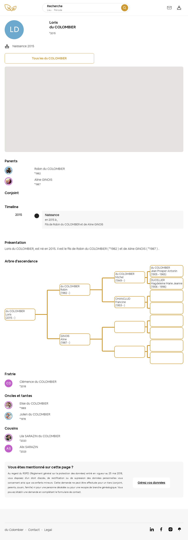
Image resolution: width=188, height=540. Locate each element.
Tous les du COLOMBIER (49, 58)
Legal (48, 530)
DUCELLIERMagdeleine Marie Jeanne (166, 282)
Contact (34, 530)
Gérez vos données (151, 483)
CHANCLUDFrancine (122, 300)
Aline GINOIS (95, 224)
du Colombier (14, 530)
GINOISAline (64, 337)
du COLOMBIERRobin (70, 288)
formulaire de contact (69, 492)
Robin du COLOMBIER (66, 224)
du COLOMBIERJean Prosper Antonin (164, 269)
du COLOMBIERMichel (124, 275)
